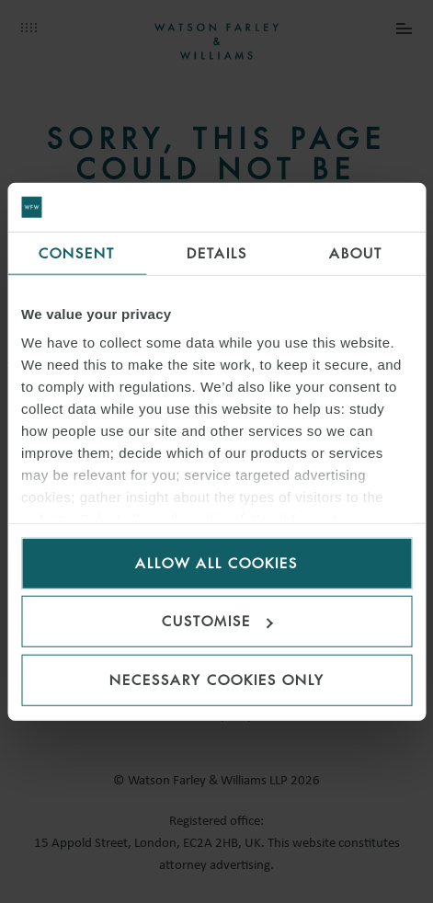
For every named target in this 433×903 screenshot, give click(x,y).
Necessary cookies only (217, 679)
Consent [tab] (77, 252)
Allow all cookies (216, 562)
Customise (217, 621)
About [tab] (355, 252)
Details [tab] (217, 252)
